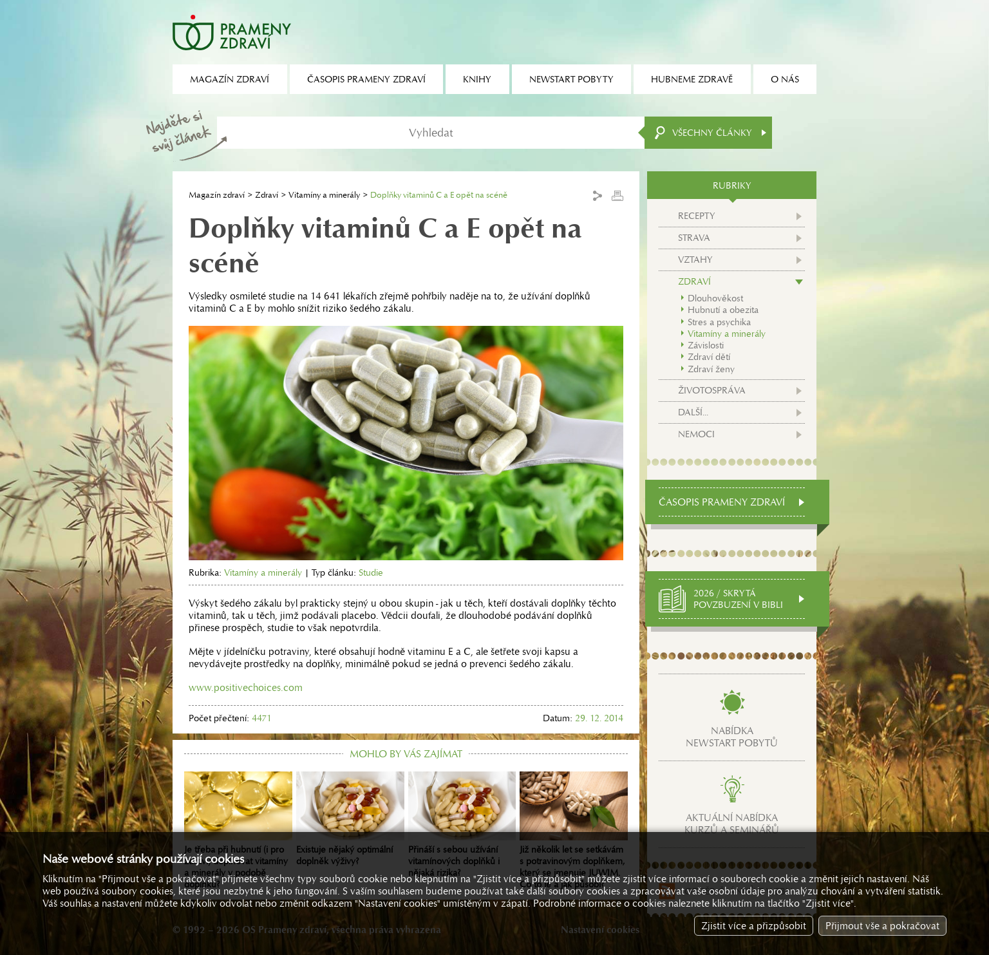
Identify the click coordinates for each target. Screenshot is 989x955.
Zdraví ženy (711, 369)
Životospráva (712, 390)
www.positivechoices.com (246, 687)
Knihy (477, 79)
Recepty (696, 216)
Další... (693, 412)
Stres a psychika (719, 322)
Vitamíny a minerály (324, 194)
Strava (694, 237)
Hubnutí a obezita (723, 310)
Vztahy (695, 259)
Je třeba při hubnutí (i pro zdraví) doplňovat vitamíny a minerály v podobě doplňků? (238, 830)
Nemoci (696, 434)
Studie (371, 572)
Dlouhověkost (715, 298)
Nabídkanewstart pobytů (732, 736)
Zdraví (266, 194)
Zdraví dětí (709, 357)
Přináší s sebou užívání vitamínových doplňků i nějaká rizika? (462, 824)
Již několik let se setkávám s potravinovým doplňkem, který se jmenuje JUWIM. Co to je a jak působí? (574, 830)
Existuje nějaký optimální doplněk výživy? (350, 819)
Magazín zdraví (217, 194)
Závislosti (706, 345)
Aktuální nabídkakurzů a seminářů (731, 823)
